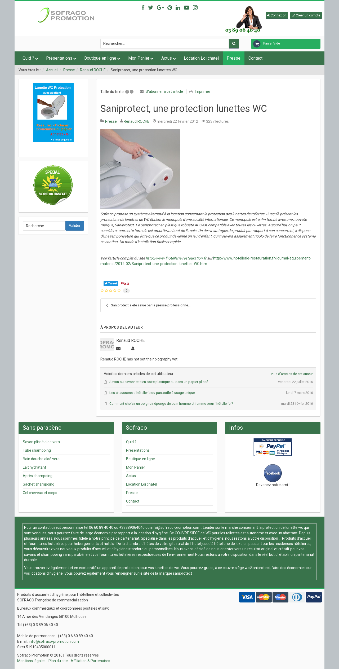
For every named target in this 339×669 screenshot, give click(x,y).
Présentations (59, 58)
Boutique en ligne (100, 58)
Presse (233, 58)
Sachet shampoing (38, 484)
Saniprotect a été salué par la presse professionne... (148, 305)
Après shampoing (37, 476)
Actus (166, 58)
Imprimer (202, 91)
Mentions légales (31, 661)
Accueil (52, 70)
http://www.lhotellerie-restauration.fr (176, 258)
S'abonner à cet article (164, 91)
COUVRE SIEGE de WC (193, 533)
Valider (75, 225)
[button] (277, 15)
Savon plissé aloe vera (41, 442)
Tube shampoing (37, 450)
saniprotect (182, 573)
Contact (255, 58)
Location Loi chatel (201, 58)
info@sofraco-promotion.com (175, 527)
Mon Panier (138, 58)
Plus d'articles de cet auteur (292, 374)
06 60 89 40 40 (101, 527)
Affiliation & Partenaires (90, 661)
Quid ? (28, 58)
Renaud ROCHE (93, 70)
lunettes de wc (167, 568)
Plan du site (58, 661)
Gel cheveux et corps (40, 493)
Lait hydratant (34, 467)
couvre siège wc (236, 568)
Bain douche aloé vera (41, 459)
